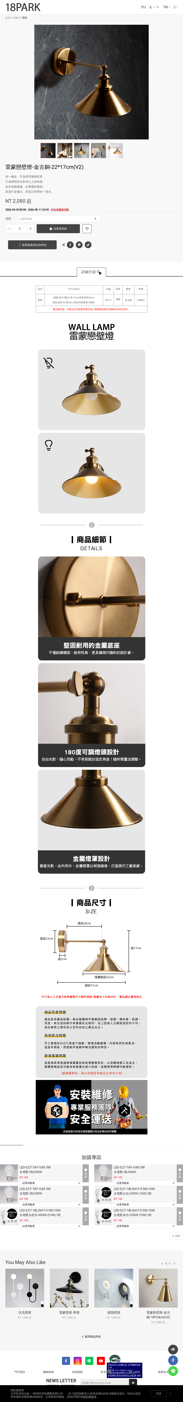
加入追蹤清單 (87, 228)
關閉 (170, 1393)
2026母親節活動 (60, 209)
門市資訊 (19, 1372)
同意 (159, 1393)
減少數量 (8, 228)
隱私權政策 (90, 1396)
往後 (174, 1263)
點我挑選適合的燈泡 (34, 245)
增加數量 (30, 228)
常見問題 (105, 1372)
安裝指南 (77, 1372)
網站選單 (175, 7)
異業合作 (163, 1372)
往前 (162, 1263)
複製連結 (88, 243)
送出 (133, 1383)
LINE (79, 244)
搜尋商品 (157, 7)
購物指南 (48, 1372)
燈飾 (16, 17)
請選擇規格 (58, 218)
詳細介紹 (88, 272)
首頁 (7, 17)
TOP (176, 1236)
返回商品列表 (93, 1336)
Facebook (70, 244)
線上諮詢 (134, 1372)
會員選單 (150, 7)
